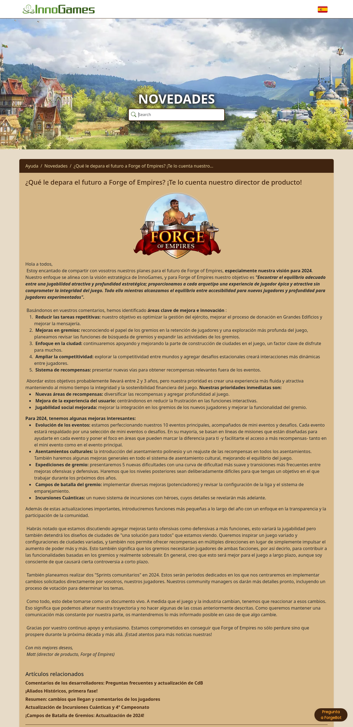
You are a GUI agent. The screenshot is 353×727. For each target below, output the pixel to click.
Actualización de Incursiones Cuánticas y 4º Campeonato (87, 707)
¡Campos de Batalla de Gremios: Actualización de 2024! (84, 715)
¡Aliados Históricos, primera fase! (61, 691)
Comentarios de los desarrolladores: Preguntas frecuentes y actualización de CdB (114, 683)
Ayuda (31, 166)
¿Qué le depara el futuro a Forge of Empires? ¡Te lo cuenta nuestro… (143, 166)
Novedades (56, 166)
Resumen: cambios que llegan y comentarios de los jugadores (92, 699)
